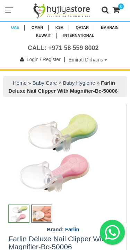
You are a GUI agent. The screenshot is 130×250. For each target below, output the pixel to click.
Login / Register (39, 59)
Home (20, 83)
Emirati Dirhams (88, 59)
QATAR (82, 27)
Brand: (63, 229)
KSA (59, 27)
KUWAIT (43, 35)
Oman (37, 27)
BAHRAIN (110, 27)
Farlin (72, 229)
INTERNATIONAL (78, 35)
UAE (15, 27)
